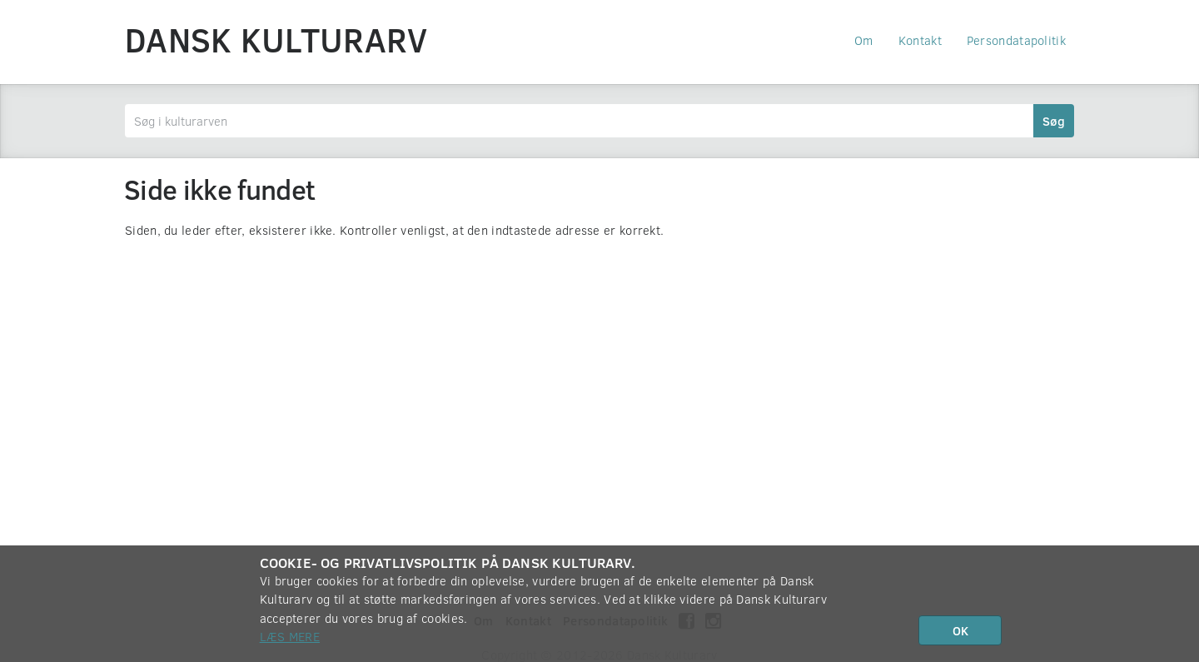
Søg (1053, 120)
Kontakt (920, 40)
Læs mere (290, 636)
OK (960, 630)
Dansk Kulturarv (276, 39)
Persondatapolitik (1016, 40)
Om (863, 40)
